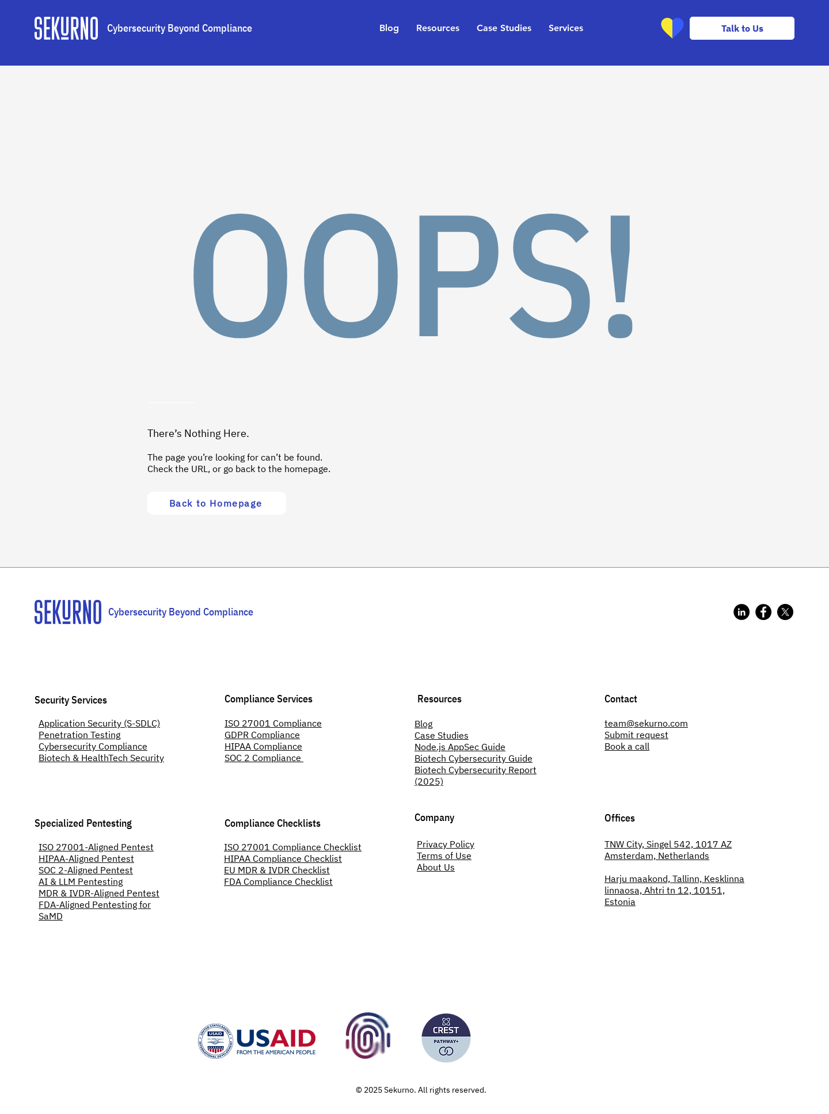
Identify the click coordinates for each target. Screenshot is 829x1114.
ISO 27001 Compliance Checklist (293, 847)
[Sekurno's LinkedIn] (741, 612)
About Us (436, 867)
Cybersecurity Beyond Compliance (179, 28)
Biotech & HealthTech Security (101, 757)
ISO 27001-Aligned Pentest (96, 847)
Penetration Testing (79, 734)
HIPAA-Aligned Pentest (86, 858)
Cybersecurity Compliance (93, 746)
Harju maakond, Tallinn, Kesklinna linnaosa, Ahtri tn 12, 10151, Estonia (674, 890)
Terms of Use (444, 855)
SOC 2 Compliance (264, 757)
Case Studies (441, 735)
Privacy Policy (445, 844)
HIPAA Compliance (263, 746)
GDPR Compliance (262, 734)
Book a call (626, 746)
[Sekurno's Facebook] (763, 612)
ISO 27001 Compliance (273, 723)
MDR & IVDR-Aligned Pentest (99, 893)
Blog (423, 723)
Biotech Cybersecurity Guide (473, 758)
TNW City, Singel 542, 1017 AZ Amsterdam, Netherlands (668, 849)
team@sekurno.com (646, 723)
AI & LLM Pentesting (81, 881)
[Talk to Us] (742, 28)
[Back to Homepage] (216, 503)
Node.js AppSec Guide (459, 746)
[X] (785, 612)
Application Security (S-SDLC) (99, 723)
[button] (438, 28)
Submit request (636, 734)
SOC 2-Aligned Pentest (86, 870)
